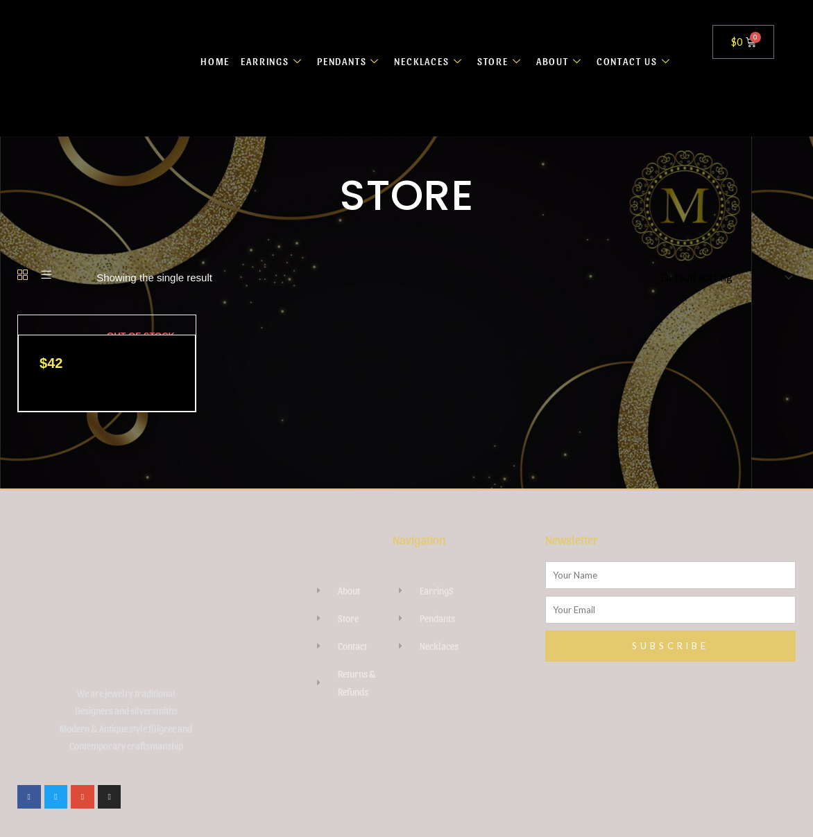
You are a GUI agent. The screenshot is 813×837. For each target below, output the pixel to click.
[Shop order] (724, 277)
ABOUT (560, 61)
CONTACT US (634, 61)
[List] (46, 275)
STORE (500, 61)
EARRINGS (268, 61)
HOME (209, 61)
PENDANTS (346, 61)
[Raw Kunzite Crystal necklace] (18, 325)
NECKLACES (428, 61)
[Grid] (22, 275)
